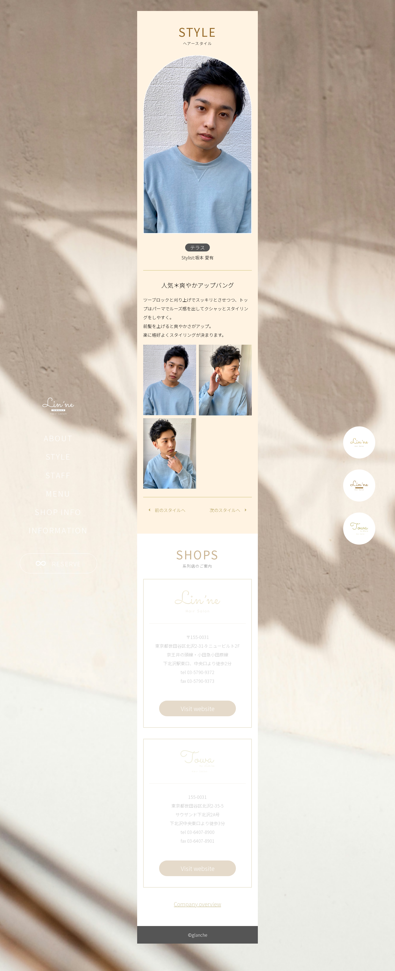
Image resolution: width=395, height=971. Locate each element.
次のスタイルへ (228, 510)
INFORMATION (58, 530)
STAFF (58, 474)
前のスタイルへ (167, 510)
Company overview (197, 904)
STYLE (58, 456)
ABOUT (58, 437)
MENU (58, 493)
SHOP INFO (58, 511)
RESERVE (58, 563)
